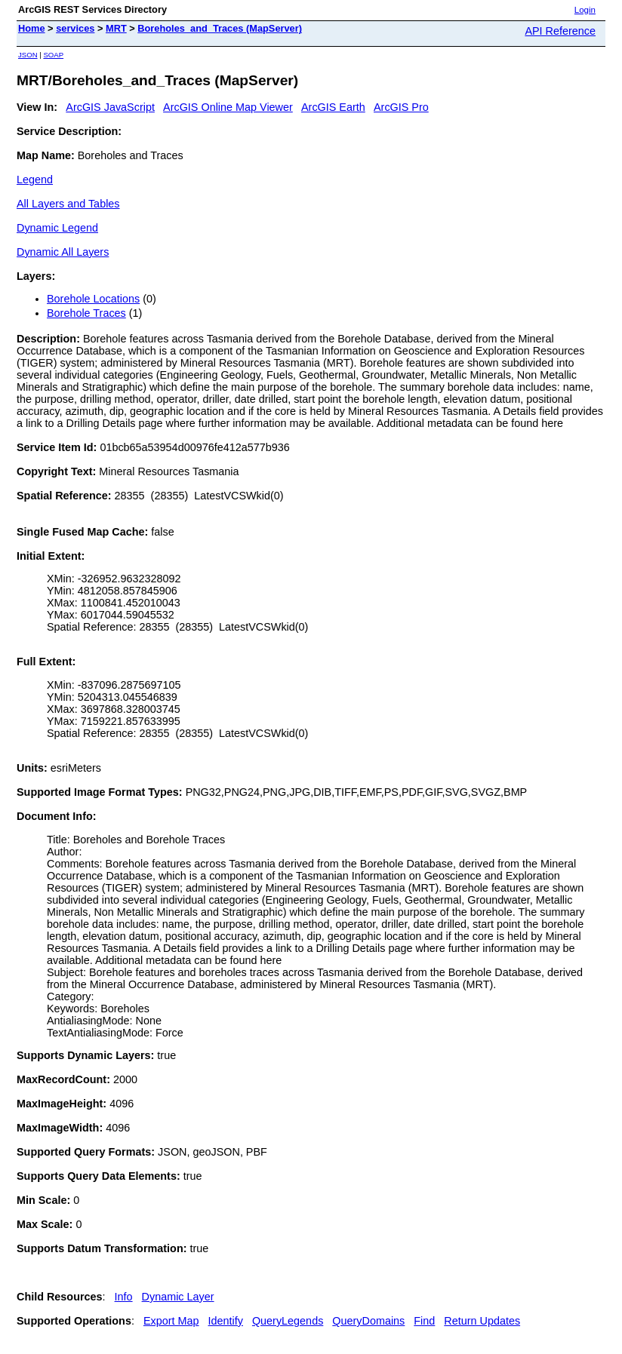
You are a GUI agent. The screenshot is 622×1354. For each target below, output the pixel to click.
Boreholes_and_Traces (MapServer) (219, 28)
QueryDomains (368, 1321)
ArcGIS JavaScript (110, 107)
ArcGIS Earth (333, 107)
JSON (28, 55)
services (75, 28)
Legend (35, 179)
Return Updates (482, 1321)
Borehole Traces (86, 313)
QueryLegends (287, 1321)
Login (585, 9)
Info (124, 1297)
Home (31, 28)
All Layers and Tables (68, 204)
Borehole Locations (93, 299)
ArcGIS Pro (401, 107)
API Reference (560, 31)
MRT (116, 28)
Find (424, 1321)
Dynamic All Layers (63, 252)
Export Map (171, 1321)
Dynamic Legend (57, 228)
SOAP (53, 55)
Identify (225, 1321)
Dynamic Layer (178, 1297)
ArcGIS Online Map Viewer (228, 107)
